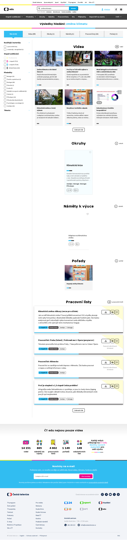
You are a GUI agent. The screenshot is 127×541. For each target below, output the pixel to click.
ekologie (49, 12)
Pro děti (80, 2)
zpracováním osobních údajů (98, 484)
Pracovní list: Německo (48, 362)
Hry (73, 17)
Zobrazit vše (78, 131)
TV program (72, 2)
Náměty (51, 17)
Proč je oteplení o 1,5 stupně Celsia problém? (58, 386)
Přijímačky (82, 17)
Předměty (30, 17)
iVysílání (63, 2)
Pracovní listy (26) (91, 34)
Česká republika (66, 12)
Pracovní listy (63, 17)
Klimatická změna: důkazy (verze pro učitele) (58, 312)
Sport (57, 2)
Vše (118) (13, 34)
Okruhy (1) (50, 34)
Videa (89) (32, 34)
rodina (74, 12)
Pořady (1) (113, 34)
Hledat (73, 8)
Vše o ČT (91, 2)
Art (86, 2)
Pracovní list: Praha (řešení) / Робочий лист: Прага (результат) (66, 341)
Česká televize (37, 2)
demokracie (56, 12)
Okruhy (42, 17)
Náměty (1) (70, 34)
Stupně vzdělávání (13, 17)
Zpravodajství (48, 2)
